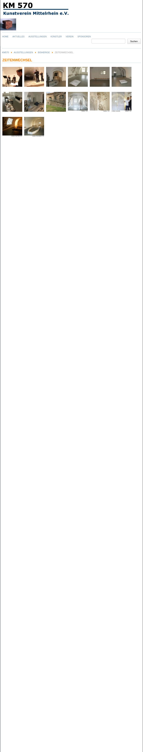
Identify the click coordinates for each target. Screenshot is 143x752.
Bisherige (44, 52)
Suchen (134, 41)
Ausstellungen (23, 52)
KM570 (5, 52)
